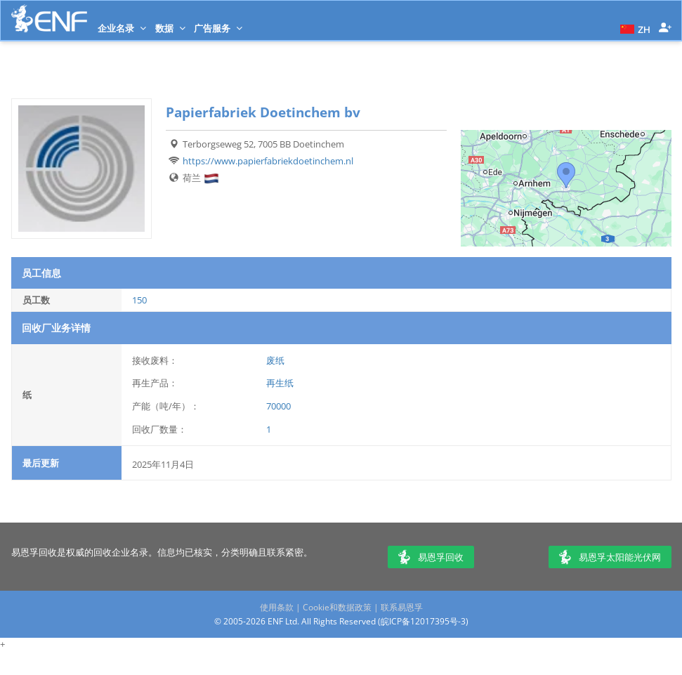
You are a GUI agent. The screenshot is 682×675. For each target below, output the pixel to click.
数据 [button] (170, 28)
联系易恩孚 (402, 607)
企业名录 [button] (122, 28)
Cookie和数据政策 (337, 607)
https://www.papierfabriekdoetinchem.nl (268, 161)
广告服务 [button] (218, 28)
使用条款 (277, 607)
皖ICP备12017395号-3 (423, 621)
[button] (633, 28)
